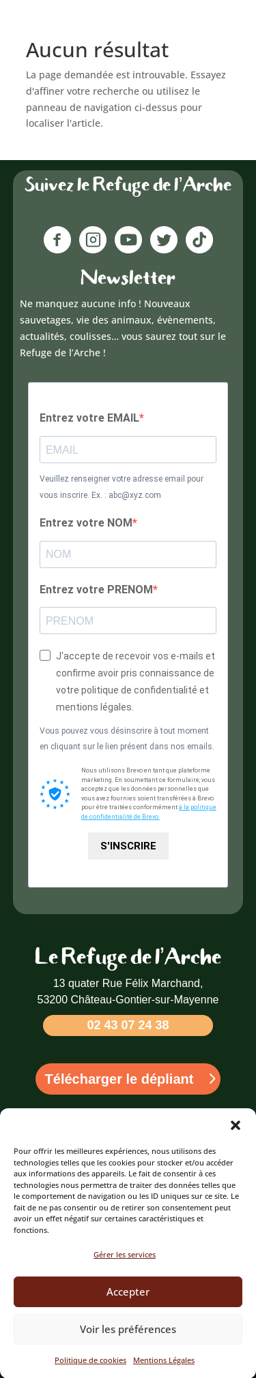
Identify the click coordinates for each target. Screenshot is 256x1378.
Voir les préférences (128, 1342)
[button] (235, 1139)
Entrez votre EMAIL (89, 417)
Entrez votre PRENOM (96, 589)
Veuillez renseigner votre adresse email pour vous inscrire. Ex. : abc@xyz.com (121, 487)
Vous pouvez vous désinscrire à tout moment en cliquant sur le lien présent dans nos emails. (127, 739)
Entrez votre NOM (86, 522)
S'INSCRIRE (128, 846)
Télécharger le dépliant (119, 1078)
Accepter (128, 1305)
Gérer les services (125, 1268)
